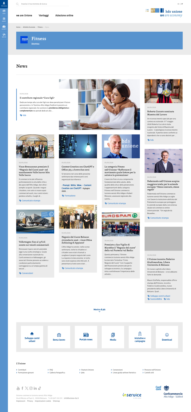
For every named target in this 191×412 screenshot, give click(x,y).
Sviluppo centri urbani (159, 296)
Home (18, 27)
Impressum (20, 401)
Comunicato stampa (29, 200)
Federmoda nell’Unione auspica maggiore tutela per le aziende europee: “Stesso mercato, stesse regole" (163, 185)
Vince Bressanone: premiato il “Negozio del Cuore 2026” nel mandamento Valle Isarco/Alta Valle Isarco (34, 170)
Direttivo (35, 44)
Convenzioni (26, 273)
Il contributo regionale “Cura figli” (37, 97)
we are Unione (24, 15)
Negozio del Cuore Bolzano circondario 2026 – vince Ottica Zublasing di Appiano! (77, 240)
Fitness (40, 27)
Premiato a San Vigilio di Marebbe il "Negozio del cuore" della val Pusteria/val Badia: (120, 247)
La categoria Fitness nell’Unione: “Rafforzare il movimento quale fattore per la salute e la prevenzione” (120, 170)
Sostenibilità (155, 299)
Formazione (68, 195)
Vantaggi (44, 15)
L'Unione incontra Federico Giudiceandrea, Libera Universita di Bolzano (161, 262)
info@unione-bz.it (71, 398)
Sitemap (56, 401)
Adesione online (64, 15)
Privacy (30, 401)
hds (23, 115)
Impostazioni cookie (43, 401)
